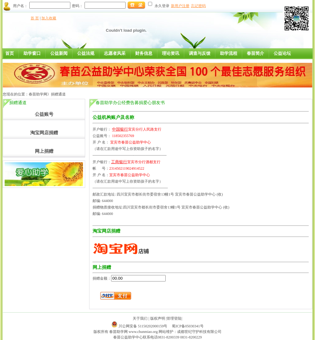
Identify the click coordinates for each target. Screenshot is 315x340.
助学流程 (228, 53)
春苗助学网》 (40, 94)
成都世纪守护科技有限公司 (199, 332)
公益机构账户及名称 (113, 117)
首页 (9, 53)
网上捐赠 (44, 151)
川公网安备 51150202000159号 (143, 326)
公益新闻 (59, 53)
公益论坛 (282, 53)
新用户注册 (180, 6)
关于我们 (140, 318)
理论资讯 (170, 53)
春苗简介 (255, 53)
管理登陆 (174, 318)
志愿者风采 (115, 53)
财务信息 (143, 53)
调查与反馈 (199, 53)
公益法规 (85, 53)
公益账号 (44, 114)
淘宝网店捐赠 (44, 132)
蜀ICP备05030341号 (188, 326)
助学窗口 (32, 53)
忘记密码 (198, 6)
